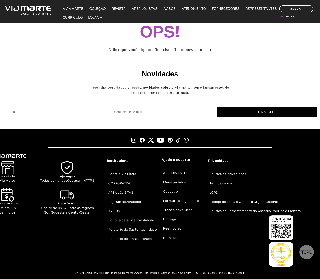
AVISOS (169, 8)
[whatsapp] (186, 140)
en (287, 16)
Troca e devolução (178, 210)
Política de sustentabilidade (131, 220)
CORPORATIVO (120, 183)
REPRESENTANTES (261, 8)
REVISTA (119, 8)
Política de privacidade (228, 174)
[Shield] (67, 172)
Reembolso (172, 228)
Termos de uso (221, 183)
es (292, 16)
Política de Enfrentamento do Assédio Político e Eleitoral (256, 211)
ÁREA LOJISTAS (145, 8)
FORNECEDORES (226, 8)
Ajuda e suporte (176, 159)
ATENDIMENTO (194, 8)
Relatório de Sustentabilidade (132, 229)
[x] (150, 140)
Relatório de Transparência (130, 239)
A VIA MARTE (73, 8)
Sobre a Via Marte (122, 174)
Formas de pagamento (181, 201)
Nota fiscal (172, 237)
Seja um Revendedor (124, 202)
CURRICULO (73, 17)
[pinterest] (170, 140)
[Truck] (67, 202)
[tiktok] (178, 140)
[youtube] (161, 140)
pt (281, 16)
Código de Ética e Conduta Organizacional (244, 202)
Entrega (169, 219)
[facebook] (142, 140)
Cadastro (170, 191)
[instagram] (134, 140)
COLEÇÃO (97, 8)
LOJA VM (95, 17)
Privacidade (218, 160)
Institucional (118, 160)
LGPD (214, 192)
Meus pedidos (174, 182)
